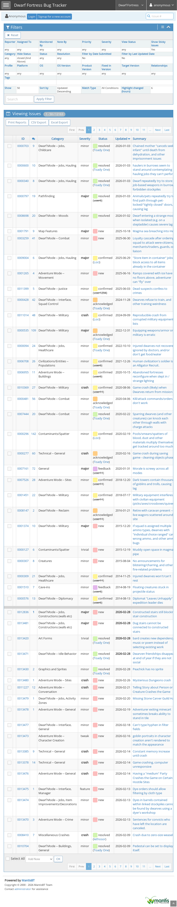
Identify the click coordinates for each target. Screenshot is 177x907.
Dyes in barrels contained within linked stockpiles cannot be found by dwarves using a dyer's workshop (154, 806)
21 (33, 576)
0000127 (23, 549)
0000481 (23, 399)
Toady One (101, 150)
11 (143, 130)
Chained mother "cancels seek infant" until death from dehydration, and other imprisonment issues (153, 152)
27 (33, 387)
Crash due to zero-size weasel (153, 835)
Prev (81, 130)
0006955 (23, 372)
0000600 (23, 165)
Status (43, 54)
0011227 (23, 687)
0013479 (23, 698)
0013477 (23, 725)
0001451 (23, 495)
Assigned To (24, 42)
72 (33, 468)
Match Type (89, 88)
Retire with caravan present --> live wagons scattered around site (153, 514)
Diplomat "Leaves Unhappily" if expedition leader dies (154, 600)
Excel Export (59, 122)
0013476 (23, 773)
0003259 (23, 238)
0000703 (23, 146)
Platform (22, 65)
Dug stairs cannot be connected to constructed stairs (150, 627)
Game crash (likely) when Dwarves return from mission (153, 389)
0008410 (23, 835)
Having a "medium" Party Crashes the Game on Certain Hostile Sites (153, 777)
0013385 (23, 751)
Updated (121, 139)
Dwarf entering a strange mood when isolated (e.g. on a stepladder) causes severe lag (154, 220)
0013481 (23, 623)
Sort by (44, 88)
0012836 (23, 612)
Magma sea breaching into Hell (154, 231)
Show (8, 88)
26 (33, 361)
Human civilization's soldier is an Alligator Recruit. (153, 363)
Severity (106, 42)
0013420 (23, 638)
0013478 (23, 709)
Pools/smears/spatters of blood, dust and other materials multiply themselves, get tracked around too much (153, 440)
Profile (8, 65)
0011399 (23, 289)
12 (33, 687)
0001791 (23, 231)
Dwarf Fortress (131, 5)
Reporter (10, 42)
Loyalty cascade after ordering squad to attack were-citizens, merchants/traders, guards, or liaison (153, 244)
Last (167, 130)
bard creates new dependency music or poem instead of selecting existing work (153, 642)
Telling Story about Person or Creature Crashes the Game (153, 689)
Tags (7, 77)
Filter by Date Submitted (96, 54)
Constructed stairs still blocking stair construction (154, 614)
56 (33, 399)
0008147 (23, 510)
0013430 (23, 669)
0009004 (23, 258)
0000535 (23, 330)
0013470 (23, 819)
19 (33, 196)
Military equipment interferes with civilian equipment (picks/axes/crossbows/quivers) (154, 499)
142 (33, 434)
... (150, 130)
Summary (139, 139)
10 (137, 130)
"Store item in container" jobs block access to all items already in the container (153, 262)
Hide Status (24, 54)
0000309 (23, 576)
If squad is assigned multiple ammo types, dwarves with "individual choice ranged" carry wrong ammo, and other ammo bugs (154, 534)
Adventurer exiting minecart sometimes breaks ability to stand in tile (152, 713)
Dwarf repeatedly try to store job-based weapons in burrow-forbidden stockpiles (153, 185)
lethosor (99, 839)
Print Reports (17, 122)
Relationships (159, 65)
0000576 (23, 598)
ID (22, 139)
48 (33, 315)
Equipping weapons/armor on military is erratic (153, 332)
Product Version (87, 67)
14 (33, 762)
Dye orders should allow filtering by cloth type (149, 791)
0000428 (23, 300)
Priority (86, 42)
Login (31, 16)
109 (33, 330)
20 (33, 216)
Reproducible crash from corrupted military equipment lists (153, 319)
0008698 (23, 216)
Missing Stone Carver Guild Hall (154, 698)
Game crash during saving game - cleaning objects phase (153, 455)
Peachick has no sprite (148, 669)
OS (41, 65)
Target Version (130, 65)
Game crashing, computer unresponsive (150, 764)
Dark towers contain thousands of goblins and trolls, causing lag (154, 484)
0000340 (23, 181)
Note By (62, 42)
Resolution (63, 54)
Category (10, 54)
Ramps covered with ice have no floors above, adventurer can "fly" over (152, 277)
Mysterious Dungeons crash (152, 680)
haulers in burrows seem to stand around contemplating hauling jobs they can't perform (154, 169)
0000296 (23, 434)
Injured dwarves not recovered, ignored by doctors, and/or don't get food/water (154, 350)
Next (158, 130)
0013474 (23, 800)
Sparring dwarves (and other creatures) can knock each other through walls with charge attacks (152, 420)
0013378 (23, 762)
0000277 (23, 453)
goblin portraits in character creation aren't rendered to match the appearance (152, 740)
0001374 (23, 526)
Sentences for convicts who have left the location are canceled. (151, 823)
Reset (12, 35)
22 (33, 495)
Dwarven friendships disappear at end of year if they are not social (154, 658)
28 (33, 480)
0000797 (23, 196)
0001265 (23, 273)
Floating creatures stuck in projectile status (151, 589)
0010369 (23, 387)
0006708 (23, 361)
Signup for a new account (54, 16)
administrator (23, 889)
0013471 (23, 654)
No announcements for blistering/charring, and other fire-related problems (153, 565)
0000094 (23, 346)
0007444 (23, 414)
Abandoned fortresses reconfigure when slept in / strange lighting (151, 376)
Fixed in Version (106, 67)
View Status (129, 42)
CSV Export (38, 122)
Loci (96, 262)
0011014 (23, 315)
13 (33, 598)
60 (33, 453)
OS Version (64, 65)
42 (33, 300)
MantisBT (28, 880)
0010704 (23, 846)
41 (33, 238)
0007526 (23, 480)
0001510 (23, 587)
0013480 (23, 680)
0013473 (23, 736)
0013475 (23, 789)
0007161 (23, 468)
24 (33, 346)
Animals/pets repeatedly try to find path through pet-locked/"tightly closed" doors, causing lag (153, 202)
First (72, 130)
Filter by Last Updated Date (138, 54)
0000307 (23, 561)
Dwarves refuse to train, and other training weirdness (152, 302)
